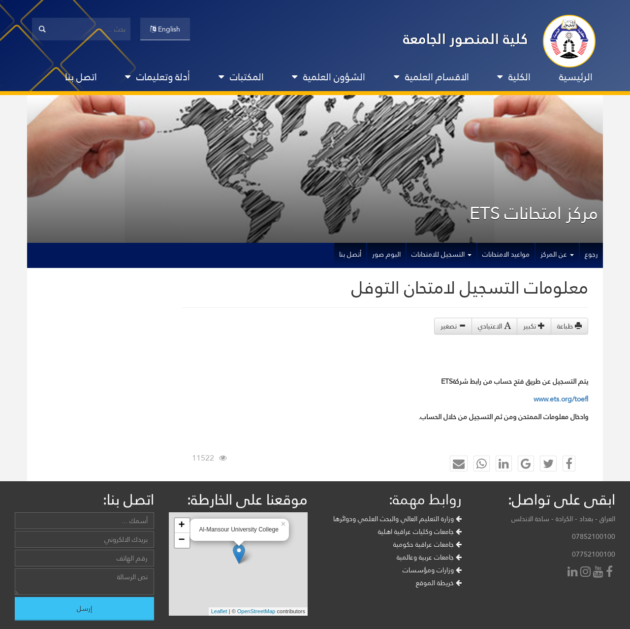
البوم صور (386, 254)
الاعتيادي (494, 326)
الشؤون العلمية (328, 76)
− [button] (181, 540)
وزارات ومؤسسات (432, 569)
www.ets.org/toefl (561, 399)
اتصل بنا (81, 76)
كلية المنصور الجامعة (465, 38)
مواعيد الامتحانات (506, 254)
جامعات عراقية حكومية (427, 544)
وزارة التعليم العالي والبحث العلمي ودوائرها (397, 518)
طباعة (569, 326)
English (165, 29)
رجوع (591, 254)
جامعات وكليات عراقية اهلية (420, 531)
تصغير (453, 326)
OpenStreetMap (256, 611)
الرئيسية (576, 76)
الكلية (514, 76)
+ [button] (181, 525)
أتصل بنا (350, 254)
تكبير (534, 326)
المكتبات (241, 76)
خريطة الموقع (439, 582)
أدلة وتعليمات (157, 76)
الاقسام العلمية (431, 76)
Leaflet (219, 611)
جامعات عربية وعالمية (429, 557)
